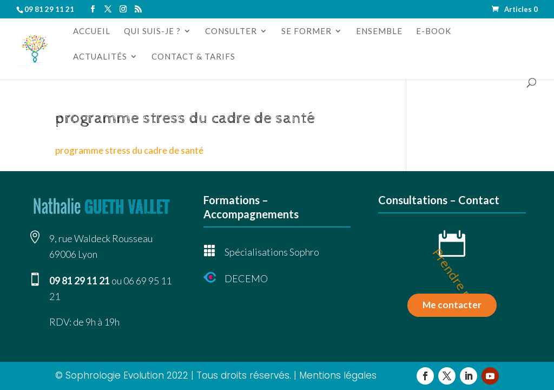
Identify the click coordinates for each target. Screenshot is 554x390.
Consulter (231, 31)
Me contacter (452, 304)
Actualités (100, 57)
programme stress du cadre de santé (129, 150)
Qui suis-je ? (152, 31)
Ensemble (379, 31)
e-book (433, 31)
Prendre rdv (457, 281)
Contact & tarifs (193, 57)
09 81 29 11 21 (79, 281)
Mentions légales (338, 375)
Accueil (91, 31)
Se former (306, 31)
